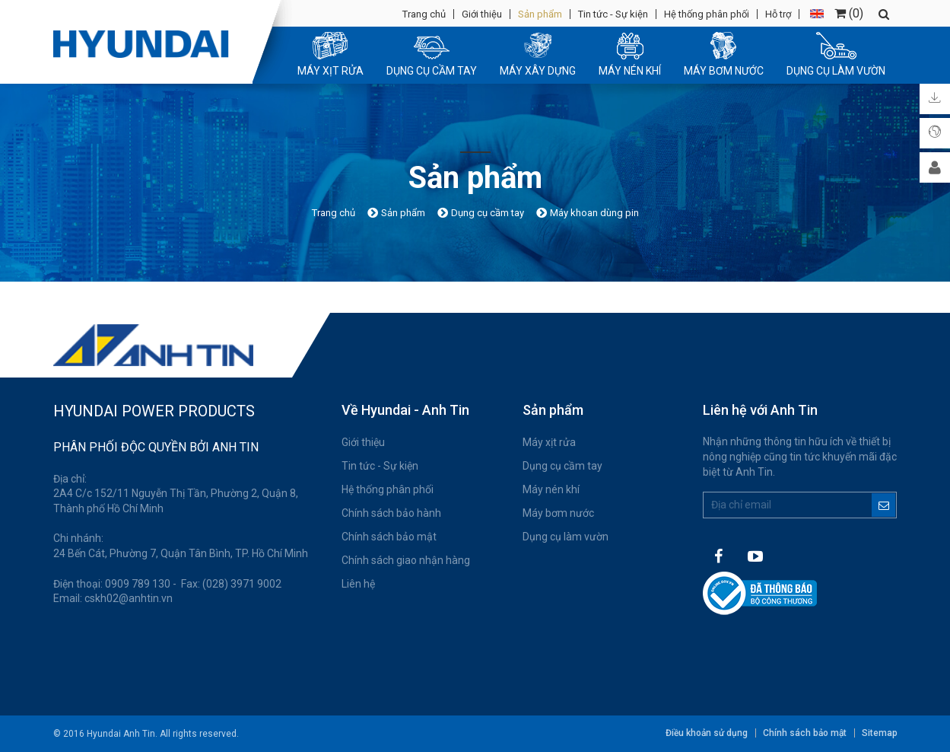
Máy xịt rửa (549, 442)
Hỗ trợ (778, 14)
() (848, 13)
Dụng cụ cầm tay (562, 466)
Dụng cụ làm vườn (565, 537)
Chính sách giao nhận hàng (406, 560)
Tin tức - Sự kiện (613, 14)
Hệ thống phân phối (706, 14)
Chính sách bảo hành (391, 513)
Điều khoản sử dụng (707, 733)
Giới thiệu (482, 14)
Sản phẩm (540, 14)
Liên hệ (358, 584)
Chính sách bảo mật (389, 537)
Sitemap (880, 733)
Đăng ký (883, 505)
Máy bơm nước (558, 513)
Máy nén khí (551, 489)
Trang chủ (424, 14)
